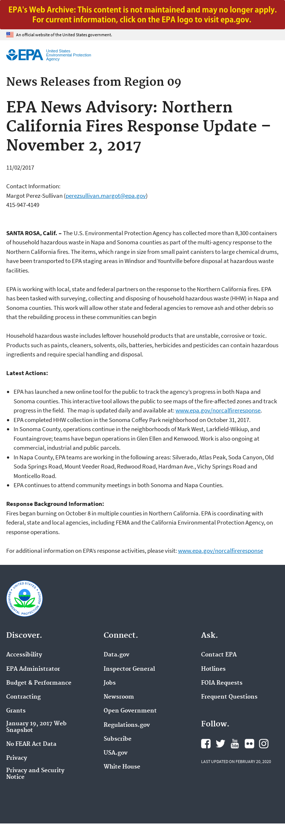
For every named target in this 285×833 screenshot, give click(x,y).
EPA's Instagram (264, 743)
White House (122, 767)
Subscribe (118, 739)
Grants (16, 711)
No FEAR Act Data (31, 744)
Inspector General (129, 669)
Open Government (130, 711)
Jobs (110, 683)
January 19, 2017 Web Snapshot (36, 727)
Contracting (23, 697)
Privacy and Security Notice (35, 774)
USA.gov (115, 753)
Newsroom (119, 697)
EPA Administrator (33, 669)
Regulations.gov (127, 725)
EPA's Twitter (220, 743)
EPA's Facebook (206, 743)
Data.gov (116, 655)
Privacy (16, 758)
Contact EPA (219, 655)
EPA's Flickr (249, 743)
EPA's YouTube (235, 743)
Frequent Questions (229, 697)
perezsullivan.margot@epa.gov (106, 196)
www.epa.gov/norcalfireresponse (217, 410)
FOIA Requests (222, 683)
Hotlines (213, 669)
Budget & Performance (38, 683)
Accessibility (24, 655)
